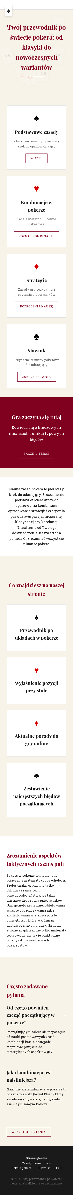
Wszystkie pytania (28, 1132)
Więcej (36, 158)
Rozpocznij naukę (36, 306)
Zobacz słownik (36, 377)
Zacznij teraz (36, 453)
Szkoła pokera (22, 1168)
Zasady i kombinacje (36, 1163)
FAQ (59, 1168)
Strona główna (36, 1158)
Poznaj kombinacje (36, 236)
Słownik (44, 1168)
